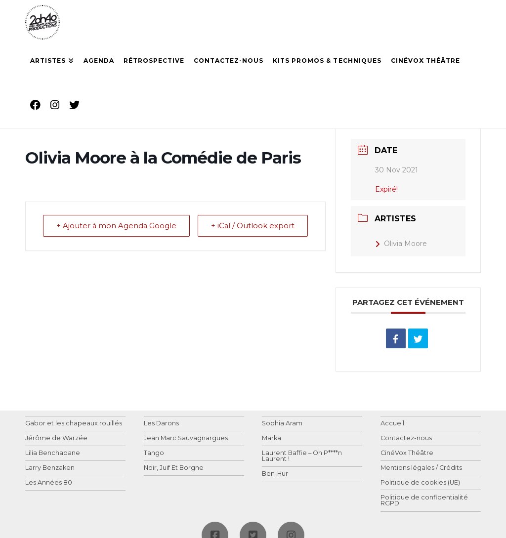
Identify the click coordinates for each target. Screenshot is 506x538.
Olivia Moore (401, 243)
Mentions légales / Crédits (421, 468)
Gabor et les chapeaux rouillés (73, 423)
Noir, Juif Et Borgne (174, 468)
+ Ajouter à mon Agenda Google (96, 232)
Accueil (392, 423)
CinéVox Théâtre (406, 453)
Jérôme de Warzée (56, 438)
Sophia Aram (282, 423)
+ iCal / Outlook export (284, 232)
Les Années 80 (48, 483)
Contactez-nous (406, 438)
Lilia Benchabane (52, 453)
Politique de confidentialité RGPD (424, 501)
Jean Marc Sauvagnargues (186, 438)
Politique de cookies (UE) (420, 483)
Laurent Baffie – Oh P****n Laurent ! (302, 456)
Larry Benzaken (50, 468)
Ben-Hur (275, 474)
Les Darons (161, 423)
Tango (154, 453)
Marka (271, 438)
